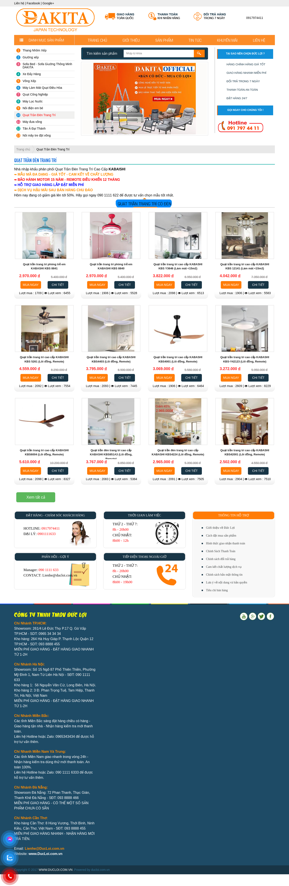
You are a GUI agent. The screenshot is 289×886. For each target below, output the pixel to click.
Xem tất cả (36, 497)
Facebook (33, 3)
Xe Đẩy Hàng (32, 74)
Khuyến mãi (227, 40)
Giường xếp (31, 57)
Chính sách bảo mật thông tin (224, 574)
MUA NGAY (31, 285)
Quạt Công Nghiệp (35, 94)
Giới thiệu (131, 40)
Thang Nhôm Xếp (35, 50)
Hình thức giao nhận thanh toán (225, 543)
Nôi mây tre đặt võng (37, 135)
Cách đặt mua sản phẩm (221, 535)
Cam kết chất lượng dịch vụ (224, 566)
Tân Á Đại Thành (34, 128)
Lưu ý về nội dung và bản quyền (226, 582)
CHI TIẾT (58, 285)
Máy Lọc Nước (33, 101)
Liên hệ (19, 3)
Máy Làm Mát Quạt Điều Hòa (42, 87)
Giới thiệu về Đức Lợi (220, 527)
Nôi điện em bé (33, 108)
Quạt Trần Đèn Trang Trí (39, 115)
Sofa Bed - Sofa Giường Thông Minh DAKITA (47, 65)
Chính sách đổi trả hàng (221, 559)
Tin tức (195, 40)
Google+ (48, 3)
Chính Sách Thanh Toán (220, 551)
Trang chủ (97, 40)
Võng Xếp (29, 81)
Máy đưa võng (32, 122)
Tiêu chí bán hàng (217, 590)
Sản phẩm (164, 40)
